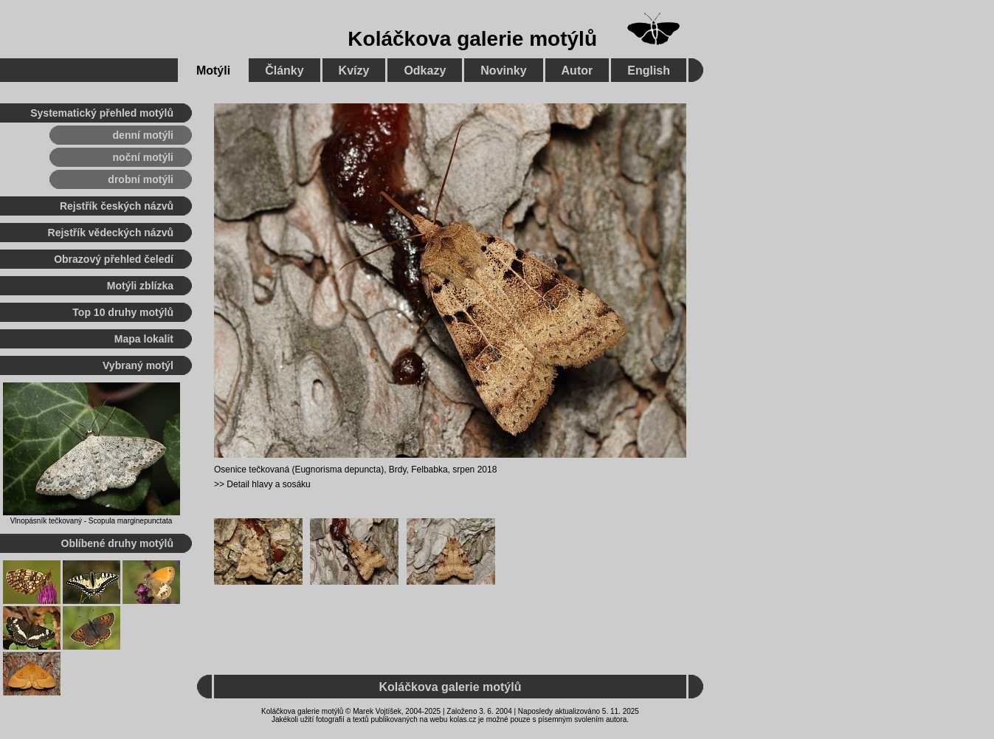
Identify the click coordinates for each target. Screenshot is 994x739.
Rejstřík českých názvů (116, 206)
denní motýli (143, 135)
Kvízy (354, 70)
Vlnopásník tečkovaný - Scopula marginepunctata (91, 521)
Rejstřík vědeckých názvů (110, 232)
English (648, 70)
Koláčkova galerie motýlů (472, 38)
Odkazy (425, 70)
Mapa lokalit (143, 339)
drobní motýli (140, 179)
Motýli (213, 70)
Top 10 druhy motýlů (122, 312)
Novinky (503, 70)
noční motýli (143, 157)
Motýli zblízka (140, 286)
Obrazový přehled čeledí (113, 259)
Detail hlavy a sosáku (268, 484)
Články (284, 70)
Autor (577, 70)
